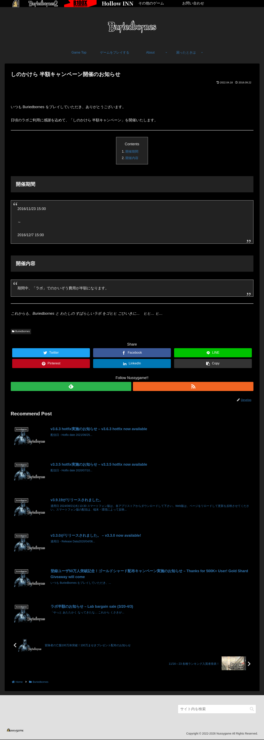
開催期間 (131, 151)
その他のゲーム (151, 3)
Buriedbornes (21, 331)
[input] (217, 709)
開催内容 (131, 158)
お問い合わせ (193, 3)
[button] (251, 709)
